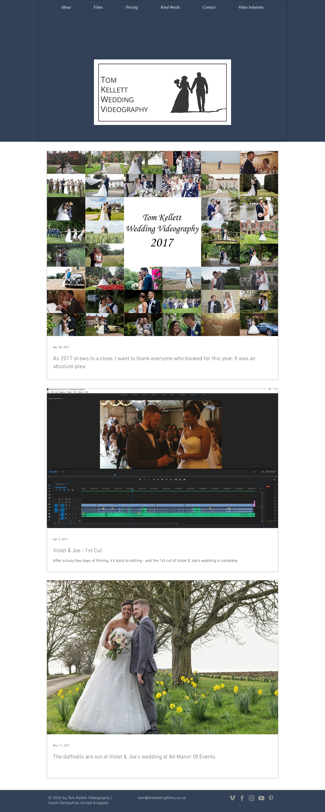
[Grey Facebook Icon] (242, 798)
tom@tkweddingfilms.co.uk (162, 798)
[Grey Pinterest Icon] (271, 798)
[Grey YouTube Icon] (261, 798)
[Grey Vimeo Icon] (232, 798)
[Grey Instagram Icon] (251, 798)
